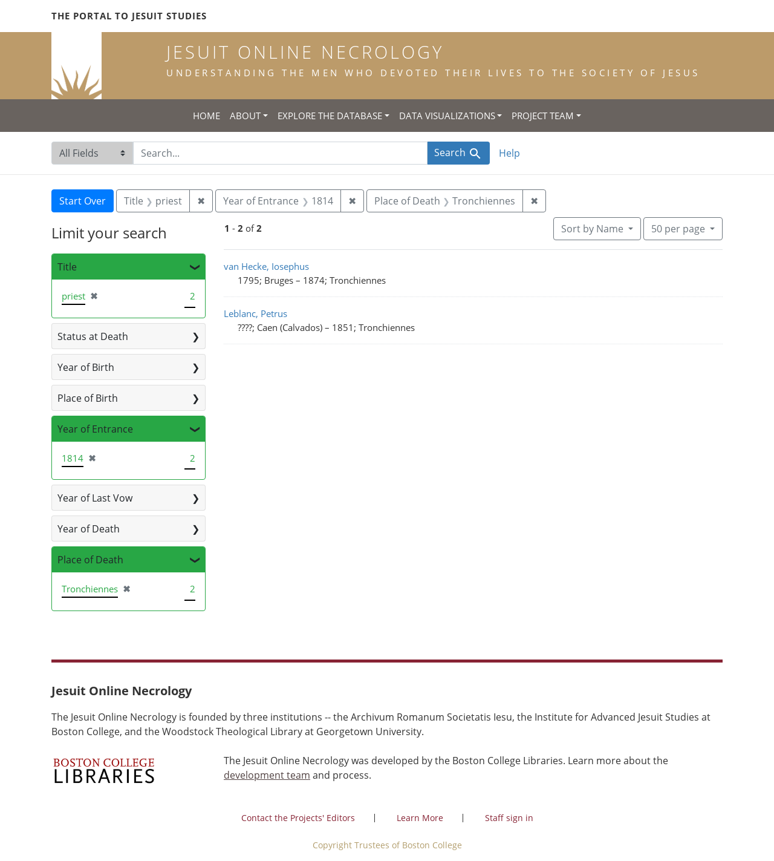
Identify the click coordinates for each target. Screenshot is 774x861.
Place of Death (90, 559)
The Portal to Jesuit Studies (129, 16)
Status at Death (92, 336)
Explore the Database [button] (330, 116)
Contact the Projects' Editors (298, 817)
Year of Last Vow (94, 498)
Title (67, 266)
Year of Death (88, 528)
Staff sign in (509, 817)
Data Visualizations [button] (447, 116)
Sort (593, 228)
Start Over (82, 201)
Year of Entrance (95, 429)
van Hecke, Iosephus (266, 266)
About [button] (245, 116)
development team (267, 775)
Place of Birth (87, 398)
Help (509, 153)
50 (679, 228)
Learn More (420, 817)
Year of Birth (85, 367)
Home (206, 116)
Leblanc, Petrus (255, 313)
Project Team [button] (543, 116)
